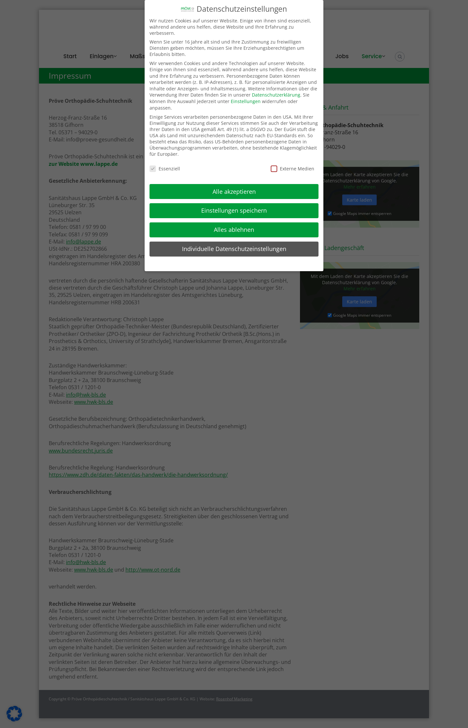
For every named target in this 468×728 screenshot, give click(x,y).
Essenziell (165, 168)
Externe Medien (292, 168)
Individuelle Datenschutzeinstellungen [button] (234, 249)
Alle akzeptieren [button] (234, 191)
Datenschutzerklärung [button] (237, 263)
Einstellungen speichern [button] (234, 210)
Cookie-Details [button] (201, 263)
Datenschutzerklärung (276, 95)
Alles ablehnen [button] (234, 229)
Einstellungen (246, 101)
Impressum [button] (270, 263)
